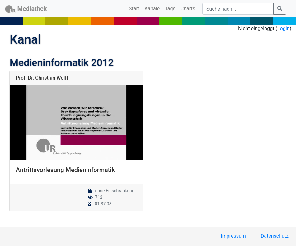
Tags (170, 8)
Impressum (233, 236)
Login (283, 28)
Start (135, 8)
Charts (188, 8)
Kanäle (152, 8)
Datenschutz (275, 236)
